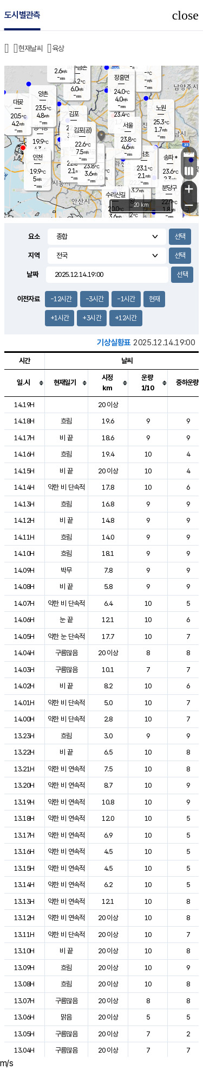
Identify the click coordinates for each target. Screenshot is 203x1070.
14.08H (24, 587)
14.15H (24, 471)
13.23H (24, 736)
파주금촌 (77, 67)
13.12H (24, 918)
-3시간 (94, 299)
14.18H (24, 421)
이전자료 (28, 299)
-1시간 (126, 299)
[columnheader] (24, 382)
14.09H (24, 570)
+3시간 (91, 318)
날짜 (32, 274)
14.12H (24, 520)
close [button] (185, 15)
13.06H (24, 1017)
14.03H (24, 670)
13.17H (24, 835)
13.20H (24, 785)
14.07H (24, 603)
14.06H (24, 620)
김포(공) (82, 130)
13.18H (24, 818)
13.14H (24, 885)
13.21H (24, 769)
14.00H (24, 719)
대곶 (18, 102)
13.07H (24, 1001)
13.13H (24, 901)
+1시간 (59, 318)
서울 (128, 125)
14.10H (24, 553)
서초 (144, 154)
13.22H (24, 752)
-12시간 (61, 299)
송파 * (170, 157)
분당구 (169, 188)
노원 (161, 108)
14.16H (24, 454)
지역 (34, 255)
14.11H (24, 537)
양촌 (43, 94)
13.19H (24, 802)
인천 (37, 157)
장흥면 (121, 77)
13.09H (24, 968)
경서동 (40, 127)
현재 (154, 299)
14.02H (24, 686)
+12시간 (126, 318)
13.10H (24, 951)
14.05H (24, 636)
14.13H (24, 504)
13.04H (24, 1050)
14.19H (24, 405)
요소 (34, 236)
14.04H (24, 653)
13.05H (24, 1034)
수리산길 (115, 195)
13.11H (24, 934)
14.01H (24, 703)
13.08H (24, 984)
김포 (73, 114)
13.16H (24, 851)
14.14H (24, 487)
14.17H (24, 438)
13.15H (24, 868)
